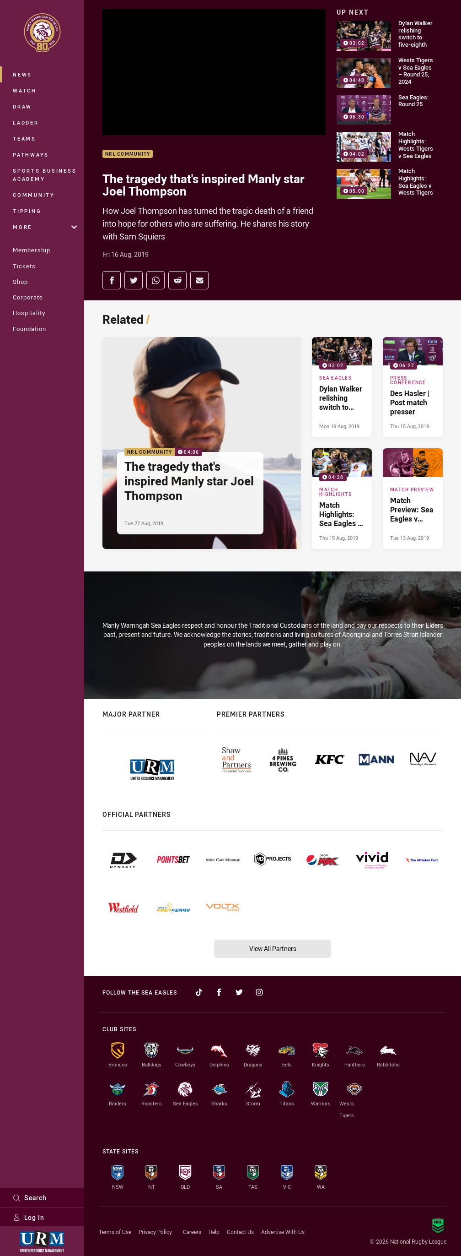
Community (34, 194)
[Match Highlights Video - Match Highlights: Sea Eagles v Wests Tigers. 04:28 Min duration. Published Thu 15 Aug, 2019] (342, 498)
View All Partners (272, 948)
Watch (25, 90)
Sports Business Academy (44, 174)
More (45, 226)
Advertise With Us (283, 1231)
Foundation (29, 329)
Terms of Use (115, 1231)
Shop (20, 281)
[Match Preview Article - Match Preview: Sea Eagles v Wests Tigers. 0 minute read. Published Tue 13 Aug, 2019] (413, 498)
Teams (24, 138)
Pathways (31, 154)
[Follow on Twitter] (239, 992)
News (22, 74)
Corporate (28, 297)
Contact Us (240, 1231)
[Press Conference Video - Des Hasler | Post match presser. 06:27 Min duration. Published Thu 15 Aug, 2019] (413, 387)
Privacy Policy (155, 1231)
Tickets (24, 266)
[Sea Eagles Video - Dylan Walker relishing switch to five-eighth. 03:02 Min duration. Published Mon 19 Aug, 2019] (342, 387)
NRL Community (127, 154)
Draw (22, 106)
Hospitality (29, 313)
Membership (31, 250)
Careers (192, 1231)
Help (214, 1231)
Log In (28, 1217)
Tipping (27, 210)
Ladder (26, 122)
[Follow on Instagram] (259, 992)
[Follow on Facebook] (219, 992)
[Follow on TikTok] (199, 992)
